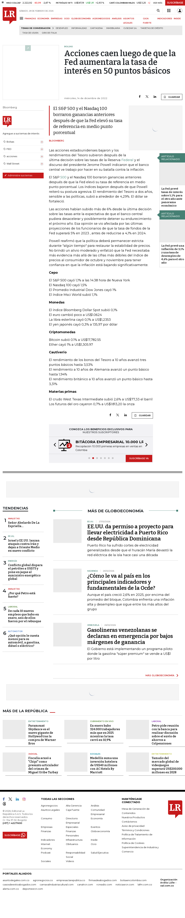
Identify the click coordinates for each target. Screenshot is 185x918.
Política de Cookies (133, 843)
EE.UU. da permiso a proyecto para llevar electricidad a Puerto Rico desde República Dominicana (130, 532)
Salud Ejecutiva (99, 852)
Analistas (14, 518)
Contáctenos (129, 821)
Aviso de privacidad (133, 825)
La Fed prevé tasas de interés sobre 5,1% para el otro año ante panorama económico (172, 197)
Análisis (95, 805)
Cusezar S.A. (130, 28)
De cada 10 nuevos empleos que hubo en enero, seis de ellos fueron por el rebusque (24, 616)
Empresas (46, 827)
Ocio (94, 844)
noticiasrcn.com (125, 884)
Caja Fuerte (72, 809)
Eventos (95, 827)
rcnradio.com (104, 884)
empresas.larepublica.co (70, 880)
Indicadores (48, 839)
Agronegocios (49, 805)
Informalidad (79, 28)
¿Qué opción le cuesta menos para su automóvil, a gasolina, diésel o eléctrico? (24, 641)
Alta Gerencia (74, 805)
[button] (54, 445)
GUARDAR (171, 97)
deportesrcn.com (32, 888)
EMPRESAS (56, 18)
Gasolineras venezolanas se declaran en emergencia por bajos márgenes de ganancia (130, 636)
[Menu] (22, 18)
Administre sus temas (18, 175)
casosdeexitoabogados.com (19, 884)
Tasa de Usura (30, 33)
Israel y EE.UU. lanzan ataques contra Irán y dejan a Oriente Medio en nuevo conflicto (24, 546)
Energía (12, 561)
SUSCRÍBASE (175, 2)
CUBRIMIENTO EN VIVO (102, 721)
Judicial (32, 754)
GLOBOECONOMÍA (81, 18)
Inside (94, 839)
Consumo (46, 818)
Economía (97, 818)
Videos (70, 861)
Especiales (72, 827)
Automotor (15, 631)
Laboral (13, 606)
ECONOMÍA (43, 18)
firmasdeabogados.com (103, 880)
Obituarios (72, 844)
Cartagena (96, 28)
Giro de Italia (49, 33)
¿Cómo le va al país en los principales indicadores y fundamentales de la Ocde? (121, 582)
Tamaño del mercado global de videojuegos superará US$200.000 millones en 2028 (167, 765)
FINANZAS (30, 18)
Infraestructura (74, 839)
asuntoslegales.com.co (16, 880)
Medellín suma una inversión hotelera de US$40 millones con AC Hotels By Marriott (104, 765)
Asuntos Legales (50, 809)
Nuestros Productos (133, 817)
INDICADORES (164, 18)
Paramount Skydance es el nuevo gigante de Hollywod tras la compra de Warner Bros (42, 734)
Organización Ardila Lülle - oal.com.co (168, 882)
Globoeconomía (100, 831)
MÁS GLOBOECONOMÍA (159, 675)
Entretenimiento (38, 721)
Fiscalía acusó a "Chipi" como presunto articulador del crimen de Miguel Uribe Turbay (43, 765)
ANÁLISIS (117, 18)
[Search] (158, 10)
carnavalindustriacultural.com (57, 884)
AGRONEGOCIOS (101, 18)
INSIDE (177, 18)
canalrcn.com (85, 884)
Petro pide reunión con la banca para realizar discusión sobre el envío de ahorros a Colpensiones (165, 734)
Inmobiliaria (113, 28)
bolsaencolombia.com (133, 880)
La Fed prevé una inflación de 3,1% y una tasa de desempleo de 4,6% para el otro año (172, 254)
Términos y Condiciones (135, 830)
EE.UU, (11, 536)
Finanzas (46, 831)
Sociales (95, 754)
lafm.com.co (145, 884)
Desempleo (62, 28)
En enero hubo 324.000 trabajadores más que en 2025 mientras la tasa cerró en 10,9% (105, 733)
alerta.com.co (11, 888)
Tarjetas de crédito (151, 28)
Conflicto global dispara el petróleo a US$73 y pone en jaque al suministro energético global (25, 572)
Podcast (46, 852)
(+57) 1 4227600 (12, 823)
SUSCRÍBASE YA (139, 458)
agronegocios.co (43, 880)
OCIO (67, 18)
